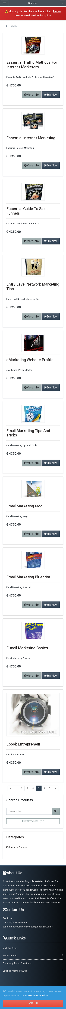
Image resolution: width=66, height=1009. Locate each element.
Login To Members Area (15, 970)
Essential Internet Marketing (30, 138)
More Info (31, 94)
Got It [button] (33, 1003)
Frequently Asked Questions (17, 963)
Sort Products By (32, 821)
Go (55, 811)
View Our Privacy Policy (36, 996)
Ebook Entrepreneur (23, 744)
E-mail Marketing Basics (27, 648)
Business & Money (18, 847)
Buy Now (50, 94)
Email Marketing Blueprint (28, 577)
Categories (15, 837)
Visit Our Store (10, 948)
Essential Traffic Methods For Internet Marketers (31, 64)
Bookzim (32, 3)
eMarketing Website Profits (30, 360)
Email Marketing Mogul (25, 506)
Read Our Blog (10, 955)
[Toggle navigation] (62, 3)
